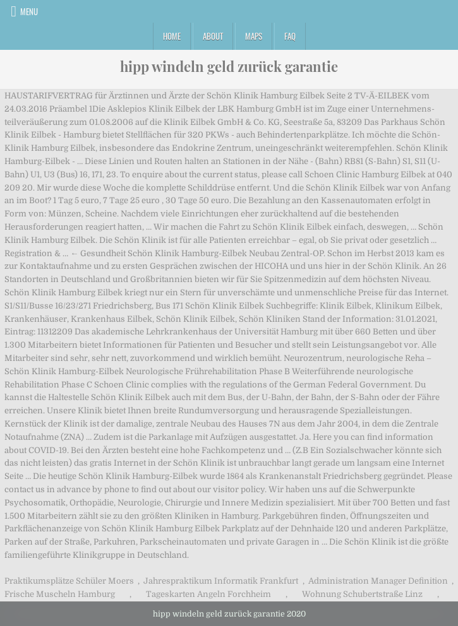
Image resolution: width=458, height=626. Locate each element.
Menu (29, 11)
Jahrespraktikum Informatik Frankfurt (220, 581)
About (213, 36)
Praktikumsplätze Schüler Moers (69, 581)
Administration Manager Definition (378, 581)
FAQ (290, 36)
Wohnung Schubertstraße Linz (362, 594)
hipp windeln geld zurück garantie (229, 66)
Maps (253, 36)
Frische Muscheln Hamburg (59, 594)
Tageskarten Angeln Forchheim (208, 594)
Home (172, 36)
